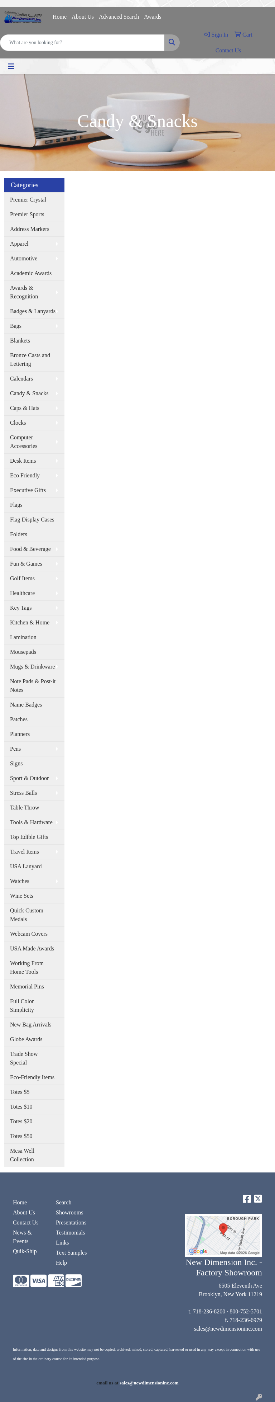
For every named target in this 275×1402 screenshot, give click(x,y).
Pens (15, 749)
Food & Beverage (30, 549)
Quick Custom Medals (26, 914)
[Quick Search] (82, 42)
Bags (15, 326)
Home (60, 17)
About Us (83, 17)
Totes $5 (19, 1092)
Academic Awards (31, 273)
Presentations (71, 1222)
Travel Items (24, 852)
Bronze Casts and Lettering (30, 359)
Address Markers (29, 229)
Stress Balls (23, 793)
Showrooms (69, 1212)
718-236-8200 (209, 1311)
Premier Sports (27, 214)
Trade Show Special (24, 1058)
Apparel (19, 244)
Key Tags (21, 608)
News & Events (22, 1236)
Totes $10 (21, 1107)
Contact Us (26, 1222)
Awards (152, 17)
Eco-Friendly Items (32, 1077)
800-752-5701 (246, 1311)
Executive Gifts (28, 490)
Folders (18, 534)
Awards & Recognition (24, 292)
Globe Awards (26, 1039)
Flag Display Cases (32, 519)
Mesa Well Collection (22, 1155)
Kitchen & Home (29, 622)
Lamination (23, 637)
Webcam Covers (29, 934)
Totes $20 (21, 1121)
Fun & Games (26, 564)
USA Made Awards (32, 948)
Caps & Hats (24, 408)
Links (62, 1243)
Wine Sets (21, 896)
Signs (16, 763)
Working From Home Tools (27, 967)
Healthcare (22, 593)
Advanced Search (119, 17)
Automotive (23, 258)
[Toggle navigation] (11, 66)
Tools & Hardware (31, 822)
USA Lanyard (26, 866)
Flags (16, 505)
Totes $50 (21, 1136)
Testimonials (70, 1232)
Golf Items (22, 578)
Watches (19, 881)
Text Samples (71, 1253)
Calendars (21, 379)
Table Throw (24, 807)
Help (61, 1263)
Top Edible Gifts (29, 837)
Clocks (18, 423)
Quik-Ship (25, 1251)
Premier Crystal (28, 200)
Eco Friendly (25, 475)
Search (64, 1202)
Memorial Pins (27, 986)
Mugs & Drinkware (32, 667)
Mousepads (23, 652)
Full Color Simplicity (22, 1005)
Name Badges (26, 705)
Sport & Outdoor (29, 778)
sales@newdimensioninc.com (228, 1329)
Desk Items (23, 461)
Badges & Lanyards (33, 311)
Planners (20, 734)
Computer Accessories (23, 441)
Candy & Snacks (29, 393)
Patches (19, 719)
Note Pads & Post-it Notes (33, 685)
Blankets (20, 340)
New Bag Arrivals (31, 1024)
